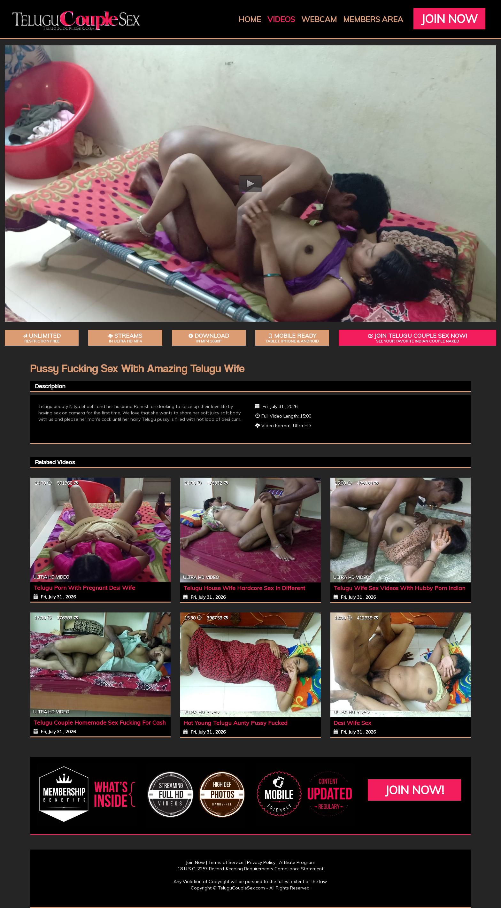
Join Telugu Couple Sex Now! (417, 338)
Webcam (319, 19)
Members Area (373, 19)
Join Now (449, 19)
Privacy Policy (261, 862)
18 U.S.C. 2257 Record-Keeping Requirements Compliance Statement (250, 869)
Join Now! (414, 790)
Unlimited (42, 338)
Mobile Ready (292, 338)
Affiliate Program (297, 862)
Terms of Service (225, 862)
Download (209, 338)
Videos (281, 19)
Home (250, 19)
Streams (125, 338)
